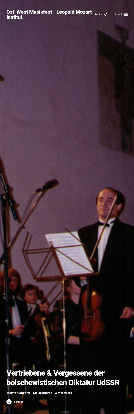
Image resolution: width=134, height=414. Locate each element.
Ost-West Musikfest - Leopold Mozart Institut (49, 14)
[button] (101, 14)
